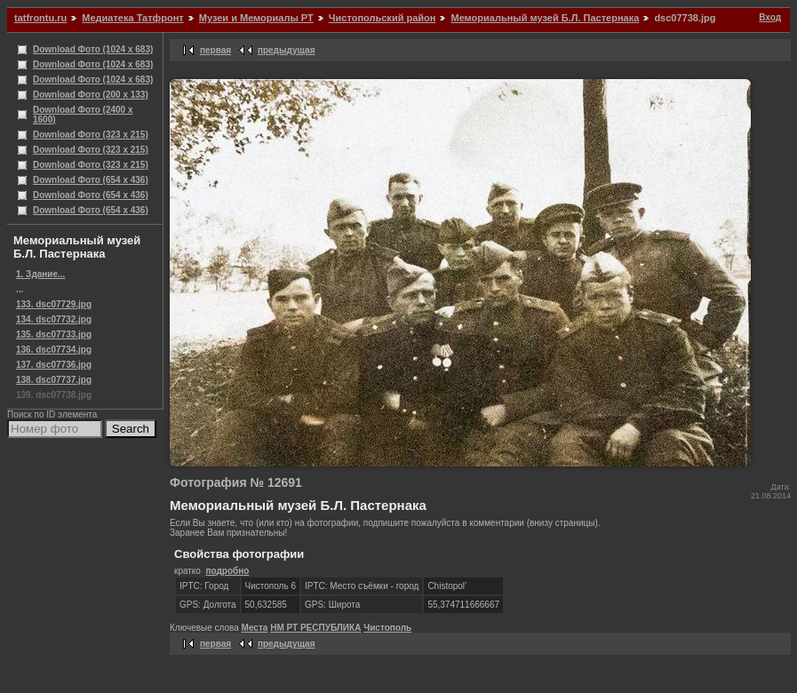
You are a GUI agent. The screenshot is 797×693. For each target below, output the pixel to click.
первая (215, 50)
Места (255, 628)
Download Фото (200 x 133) (90, 95)
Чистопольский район (382, 17)
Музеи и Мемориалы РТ (256, 17)
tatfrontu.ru (40, 17)
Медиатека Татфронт (132, 17)
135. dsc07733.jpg (54, 334)
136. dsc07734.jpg (54, 349)
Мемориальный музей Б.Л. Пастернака (544, 17)
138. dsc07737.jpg (54, 380)
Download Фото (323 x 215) (90, 134)
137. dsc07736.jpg (54, 365)
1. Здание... (40, 274)
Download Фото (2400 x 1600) (83, 114)
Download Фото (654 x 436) (90, 180)
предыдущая (286, 50)
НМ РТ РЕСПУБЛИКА (315, 628)
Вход (770, 17)
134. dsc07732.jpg (54, 319)
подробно (227, 571)
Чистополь (387, 628)
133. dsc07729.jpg (54, 304)
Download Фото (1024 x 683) (93, 49)
